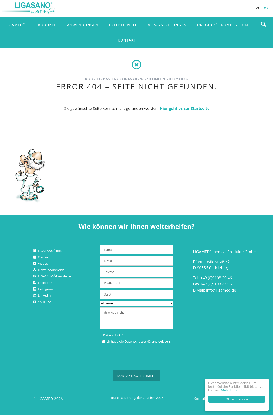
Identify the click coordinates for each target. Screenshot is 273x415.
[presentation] (136, 358)
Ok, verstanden (237, 399)
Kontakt (200, 398)
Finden (263, 24)
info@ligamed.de (221, 290)
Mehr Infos (229, 390)
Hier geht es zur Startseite (185, 108)
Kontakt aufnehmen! (136, 376)
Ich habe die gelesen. (138, 341)
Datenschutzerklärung (141, 341)
